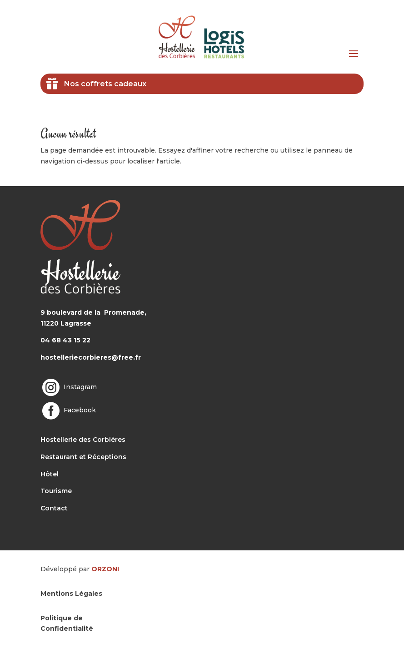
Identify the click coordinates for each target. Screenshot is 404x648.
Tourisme (56, 491)
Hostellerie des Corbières (82, 439)
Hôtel (49, 474)
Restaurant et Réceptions (83, 457)
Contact (54, 508)
